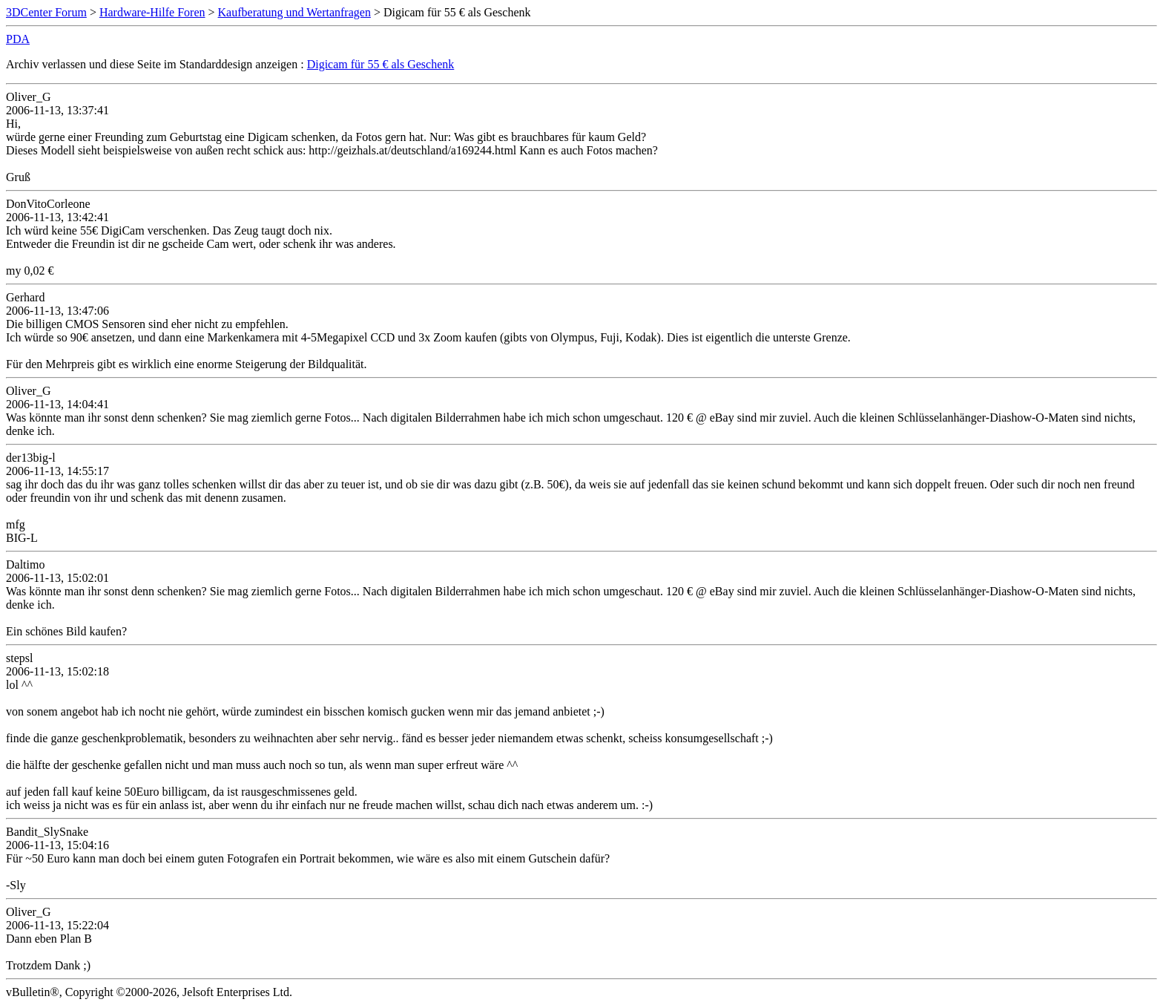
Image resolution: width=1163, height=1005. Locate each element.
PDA (18, 39)
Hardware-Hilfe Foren (152, 12)
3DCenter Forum (46, 12)
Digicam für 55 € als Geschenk (381, 64)
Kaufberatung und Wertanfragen (294, 12)
